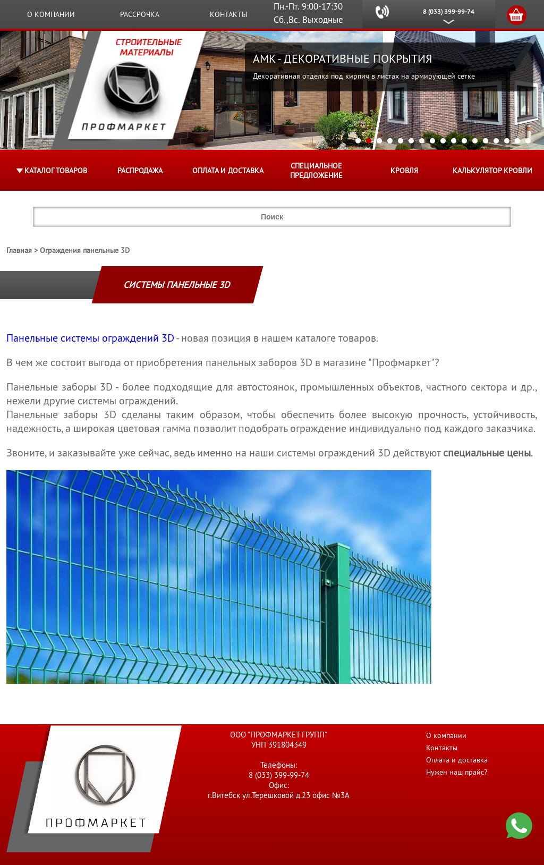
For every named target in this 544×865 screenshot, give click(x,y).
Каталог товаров (55, 170)
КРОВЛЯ (404, 170)
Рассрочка (139, 14)
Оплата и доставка (228, 170)
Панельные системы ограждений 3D (90, 338)
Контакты (229, 14)
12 (475, 140)
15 (506, 140)
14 (496, 140)
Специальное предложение (316, 170)
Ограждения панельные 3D (85, 250)
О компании (51, 14)
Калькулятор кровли (492, 170)
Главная (19, 250)
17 (528, 140)
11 (464, 140)
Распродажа (140, 170)
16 (517, 140)
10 (453, 140)
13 (485, 140)
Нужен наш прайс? (456, 772)
